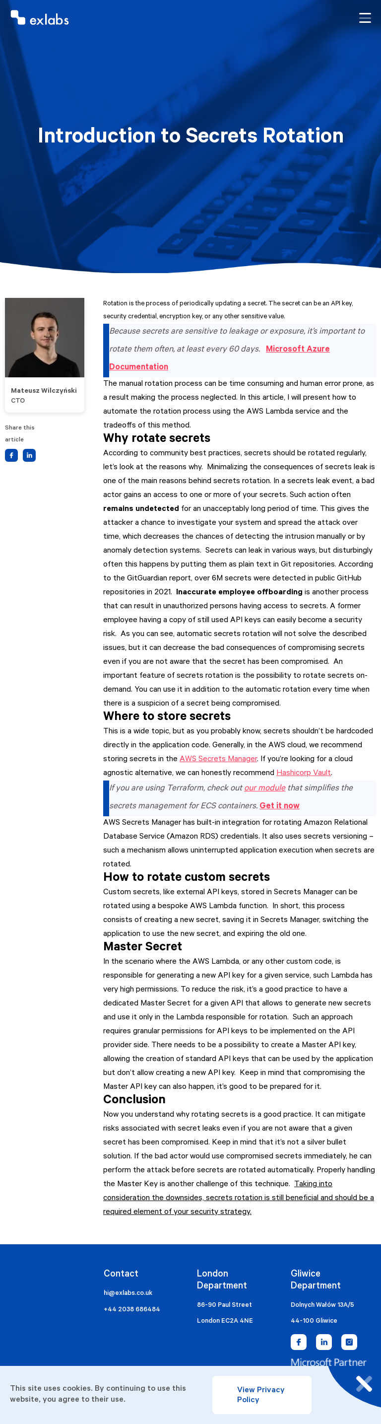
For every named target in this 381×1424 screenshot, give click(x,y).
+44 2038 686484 (132, 1310)
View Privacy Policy (261, 1396)
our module (264, 789)
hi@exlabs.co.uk (128, 1293)
